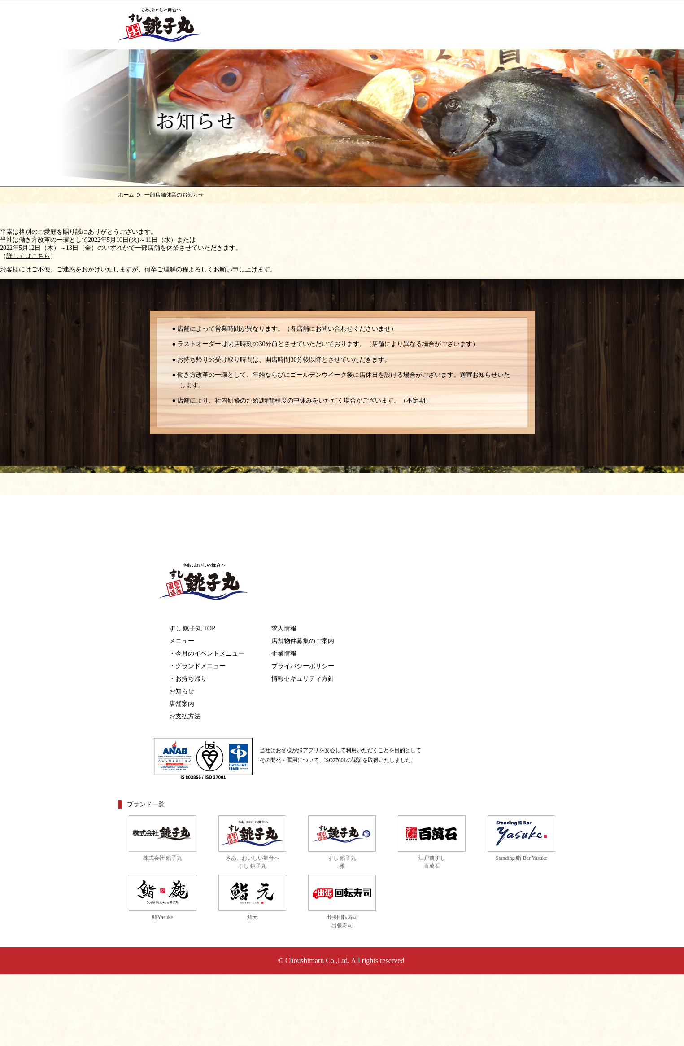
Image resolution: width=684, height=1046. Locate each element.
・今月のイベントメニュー (206, 653)
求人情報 (283, 628)
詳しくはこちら (28, 256)
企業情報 (283, 653)
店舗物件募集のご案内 (302, 641)
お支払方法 (184, 716)
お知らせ (181, 691)
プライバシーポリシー (302, 666)
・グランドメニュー (197, 666)
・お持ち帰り (188, 678)
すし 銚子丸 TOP (192, 628)
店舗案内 (181, 703)
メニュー (181, 641)
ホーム (126, 195)
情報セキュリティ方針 (302, 678)
